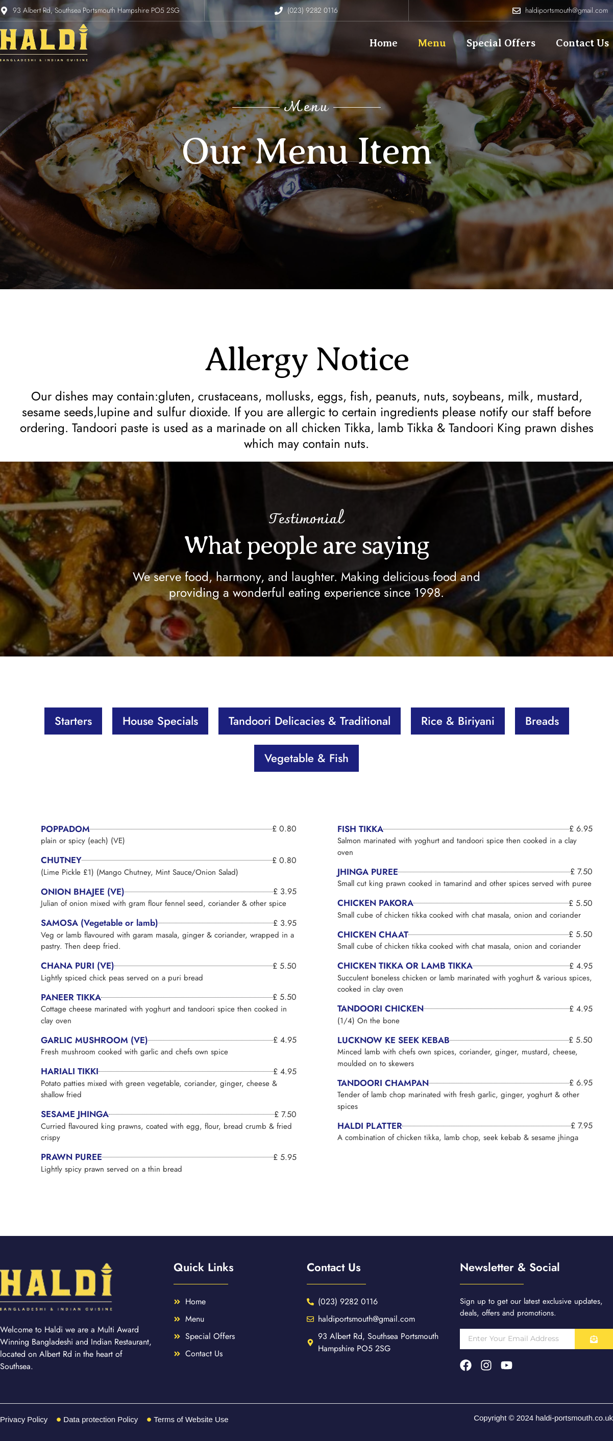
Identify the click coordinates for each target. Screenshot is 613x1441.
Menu (432, 43)
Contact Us (582, 43)
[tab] (73, 721)
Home (384, 43)
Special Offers (501, 43)
